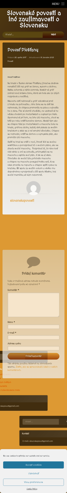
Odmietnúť (33, 473)
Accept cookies (33, 465)
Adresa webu (14, 378)
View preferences (33, 482)
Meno (11, 356)
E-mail (12, 367)
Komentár (13, 324)
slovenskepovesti (22, 195)
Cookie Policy (32, 489)
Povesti (10, 56)
